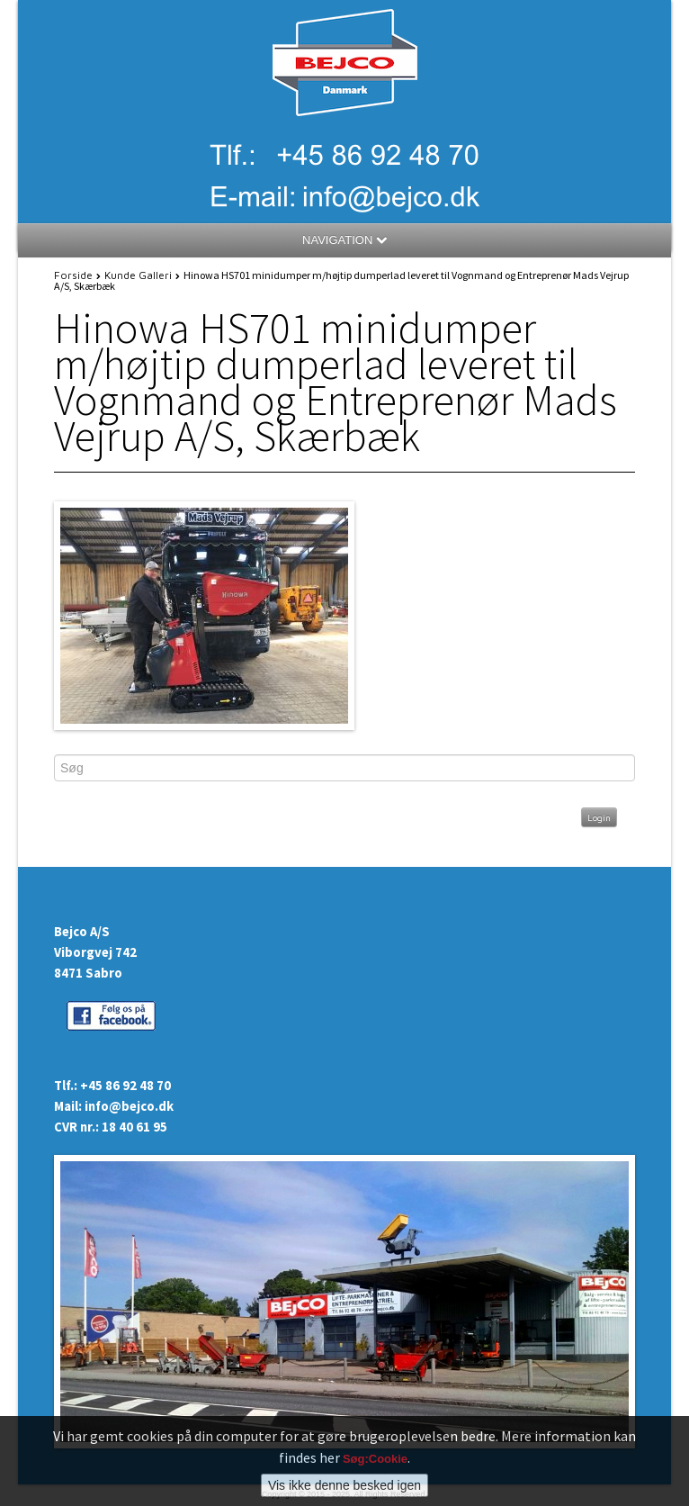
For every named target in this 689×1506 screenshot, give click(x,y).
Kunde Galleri (138, 275)
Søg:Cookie (375, 1458)
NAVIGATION (344, 240)
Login (599, 817)
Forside (73, 275)
